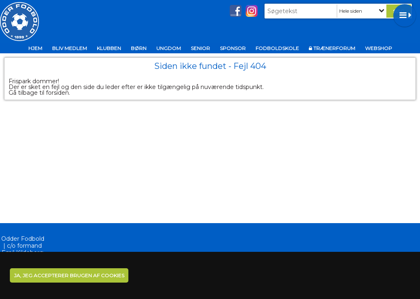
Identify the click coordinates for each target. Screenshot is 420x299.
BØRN (138, 48)
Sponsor (233, 48)
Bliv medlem (69, 48)
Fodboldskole (277, 48)
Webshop (378, 48)
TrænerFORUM (334, 48)
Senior (200, 48)
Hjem (35, 48)
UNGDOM (168, 48)
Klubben (109, 48)
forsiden (57, 92)
